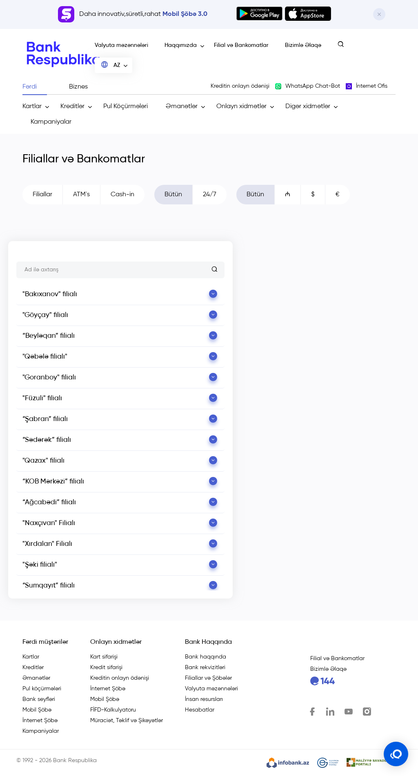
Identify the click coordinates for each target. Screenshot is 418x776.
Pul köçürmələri (41, 689)
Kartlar (32, 106)
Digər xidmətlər (307, 106)
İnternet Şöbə (40, 720)
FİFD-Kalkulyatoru (113, 710)
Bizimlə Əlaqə (303, 45)
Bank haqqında (205, 657)
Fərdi (29, 87)
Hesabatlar (199, 710)
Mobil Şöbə (36, 710)
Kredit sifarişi (106, 667)
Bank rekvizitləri (205, 667)
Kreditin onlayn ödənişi (119, 678)
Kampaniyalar (51, 122)
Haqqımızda (181, 45)
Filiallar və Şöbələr (208, 678)
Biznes (78, 87)
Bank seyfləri (38, 699)
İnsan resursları (204, 699)
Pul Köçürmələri (125, 106)
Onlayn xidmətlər (241, 106)
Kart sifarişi (104, 657)
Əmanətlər (182, 106)
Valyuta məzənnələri (121, 45)
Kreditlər (72, 106)
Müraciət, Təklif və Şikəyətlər (126, 720)
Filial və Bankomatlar (241, 45)
